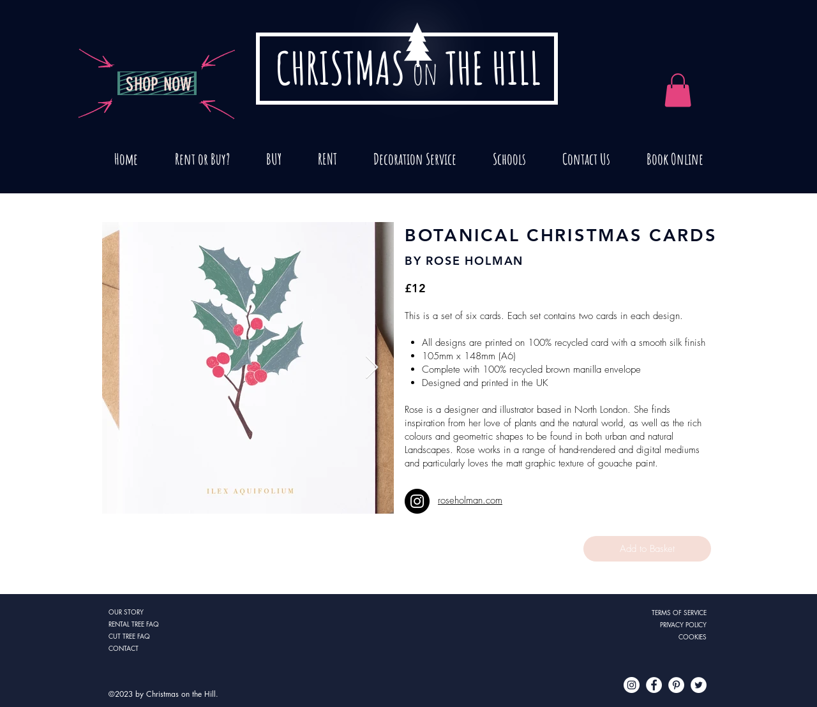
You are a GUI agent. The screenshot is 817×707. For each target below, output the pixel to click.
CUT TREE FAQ (129, 636)
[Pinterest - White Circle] (676, 685)
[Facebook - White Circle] (654, 685)
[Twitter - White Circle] (699, 685)
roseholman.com (470, 500)
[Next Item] (371, 367)
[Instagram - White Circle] (632, 685)
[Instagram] (417, 501)
